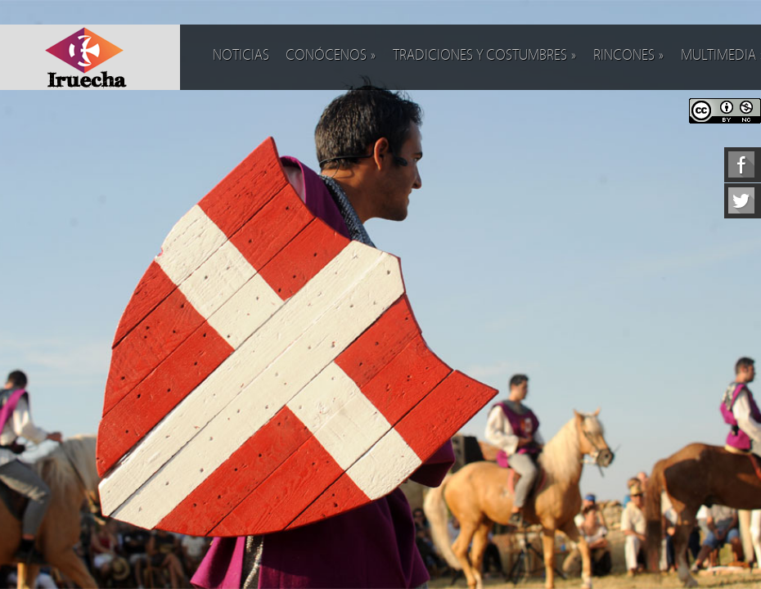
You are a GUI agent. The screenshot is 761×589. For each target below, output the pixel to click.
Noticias (241, 55)
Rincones (628, 55)
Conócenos (331, 55)
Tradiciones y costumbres (485, 55)
